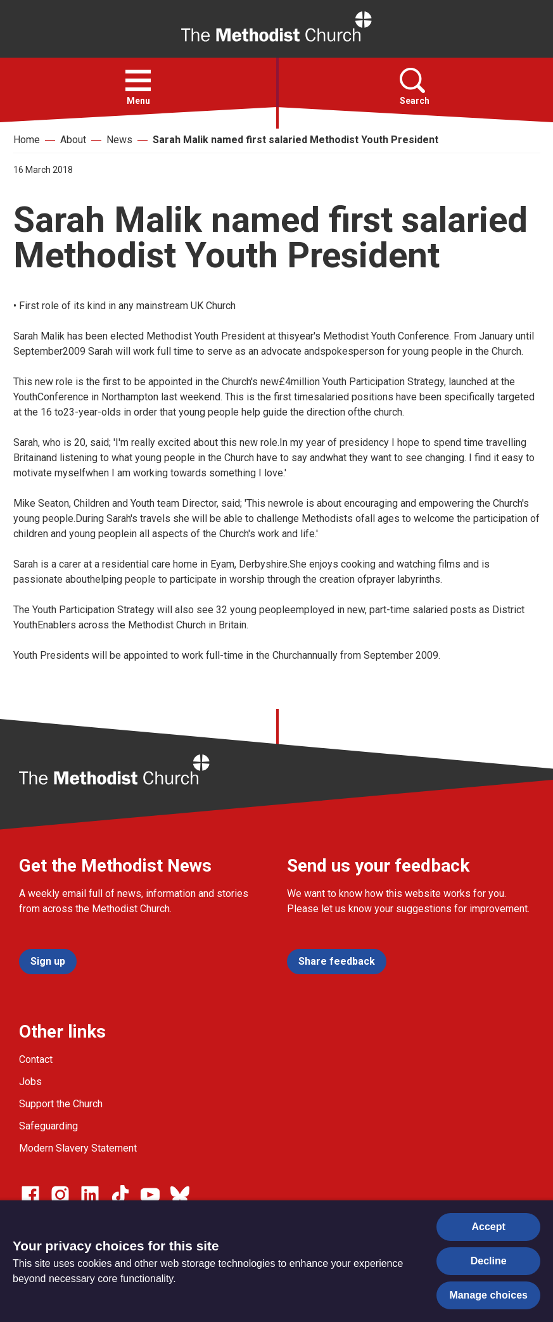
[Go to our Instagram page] (60, 1194)
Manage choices (488, 1295)
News (119, 140)
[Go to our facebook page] (30, 1194)
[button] (138, 80)
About (73, 140)
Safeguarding (48, 1126)
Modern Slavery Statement (78, 1148)
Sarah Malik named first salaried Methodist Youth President (295, 140)
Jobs (30, 1082)
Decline (489, 1260)
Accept (488, 1226)
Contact (36, 1059)
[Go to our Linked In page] (90, 1194)
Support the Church (61, 1104)
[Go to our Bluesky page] (179, 1194)
